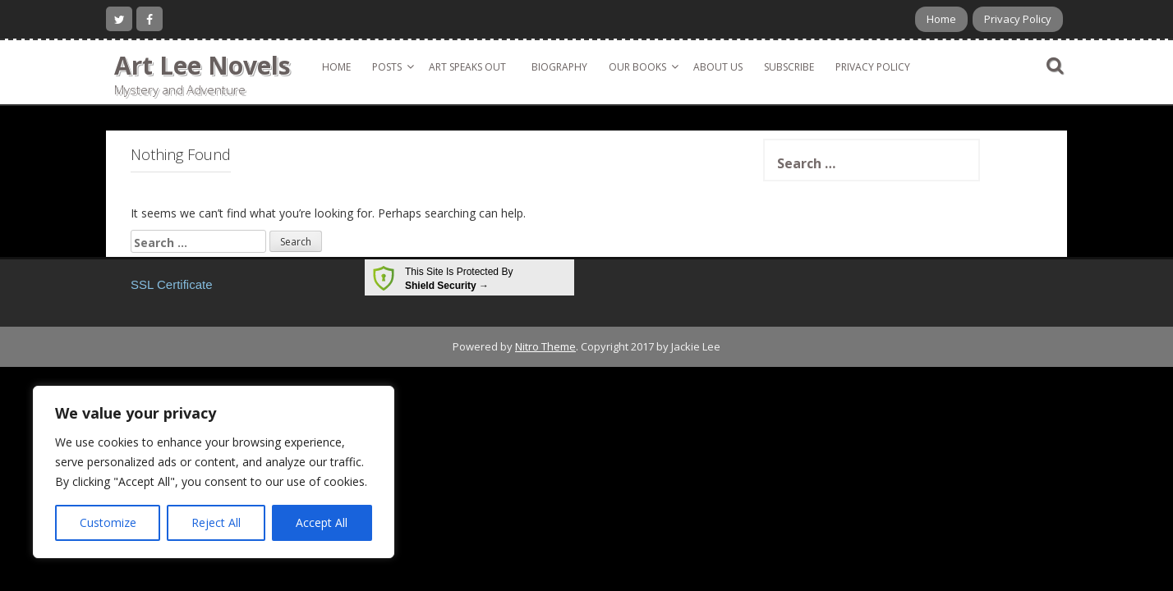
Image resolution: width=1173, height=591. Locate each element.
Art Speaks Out (467, 67)
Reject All (216, 522)
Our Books (637, 67)
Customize (108, 522)
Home (941, 18)
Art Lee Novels (202, 65)
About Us (718, 67)
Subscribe (789, 67)
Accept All (321, 522)
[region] (213, 472)
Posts (387, 67)
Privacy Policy (1017, 18)
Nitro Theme (545, 346)
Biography (559, 67)
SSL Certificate (172, 284)
